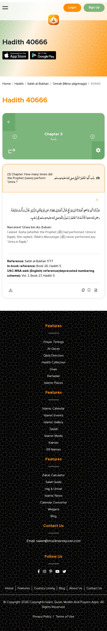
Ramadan (53, 376)
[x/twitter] (64, 572)
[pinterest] (50, 572)
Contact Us (94, 588)
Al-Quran (53, 348)
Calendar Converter (53, 502)
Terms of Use (65, 616)
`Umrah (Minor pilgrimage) (69, 83)
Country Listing (44, 588)
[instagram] (44, 572)
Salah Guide (54, 482)
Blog (54, 516)
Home (6, 83)
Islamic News (54, 495)
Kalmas (53, 442)
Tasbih (53, 429)
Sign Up (94, 7)
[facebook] (39, 572)
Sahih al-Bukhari (38, 83)
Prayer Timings (53, 342)
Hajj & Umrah (53, 488)
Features (24, 588)
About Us (75, 588)
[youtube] (57, 572)
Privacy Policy (42, 616)
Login (72, 7)
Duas (53, 369)
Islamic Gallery (53, 422)
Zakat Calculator (53, 475)
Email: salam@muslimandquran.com (54, 541)
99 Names (53, 449)
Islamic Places (53, 382)
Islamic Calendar (53, 408)
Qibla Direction (53, 355)
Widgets (53, 509)
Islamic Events (53, 415)
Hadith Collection (53, 362)
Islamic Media (53, 435)
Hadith (19, 83)
